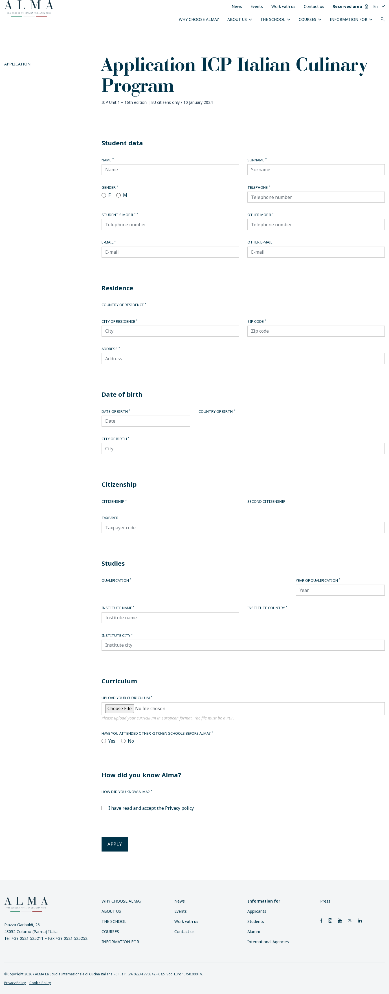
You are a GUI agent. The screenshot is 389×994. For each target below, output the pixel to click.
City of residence (119, 321)
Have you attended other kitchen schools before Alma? (157, 733)
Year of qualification (318, 580)
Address (111, 349)
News (237, 6)
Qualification (116, 580)
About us (237, 19)
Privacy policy (179, 808)
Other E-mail (259, 242)
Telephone (258, 187)
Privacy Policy (15, 982)
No (131, 741)
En (375, 6)
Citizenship (114, 501)
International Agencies (268, 941)
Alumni (253, 931)
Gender (110, 187)
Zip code (256, 321)
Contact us (314, 6)
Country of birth (217, 411)
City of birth (115, 439)
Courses (307, 19)
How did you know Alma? (127, 792)
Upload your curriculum (127, 698)
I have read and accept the (151, 808)
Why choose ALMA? (199, 19)
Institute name (118, 608)
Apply (114, 844)
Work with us (283, 6)
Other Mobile (260, 215)
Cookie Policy (40, 982)
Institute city (117, 635)
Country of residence (124, 305)
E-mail (109, 242)
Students (255, 921)
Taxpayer (110, 518)
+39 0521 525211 (27, 938)
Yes (111, 741)
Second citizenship (266, 501)
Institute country (267, 608)
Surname (257, 160)
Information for (348, 19)
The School (272, 19)
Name (108, 160)
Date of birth (116, 411)
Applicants (256, 911)
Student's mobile (120, 215)
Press (325, 901)
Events (256, 6)
